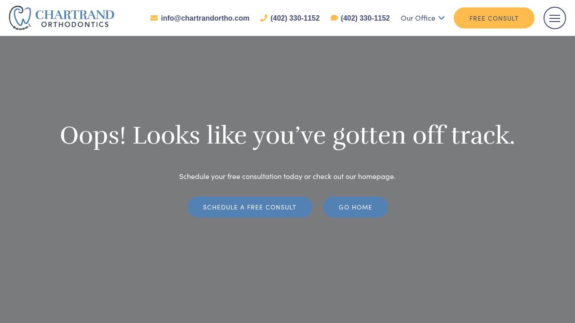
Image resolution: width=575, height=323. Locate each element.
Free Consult (494, 17)
